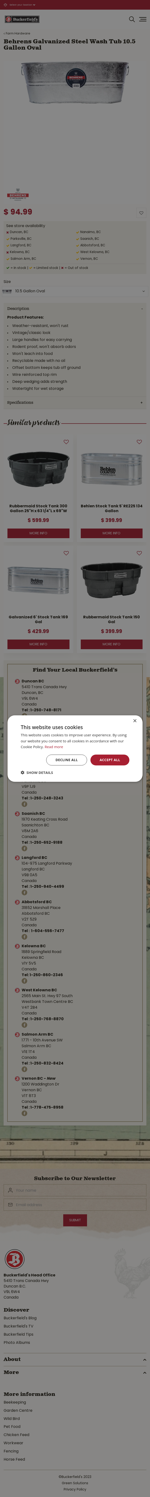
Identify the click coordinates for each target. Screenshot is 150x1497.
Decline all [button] (67, 760)
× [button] (135, 721)
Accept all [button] (110, 760)
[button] (37, 772)
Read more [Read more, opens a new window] (54, 746)
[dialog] (75, 748)
